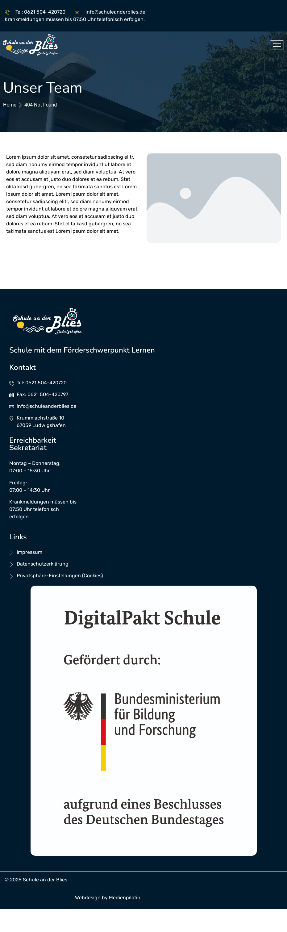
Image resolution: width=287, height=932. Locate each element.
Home (9, 105)
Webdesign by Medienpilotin (107, 898)
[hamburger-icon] (277, 44)
